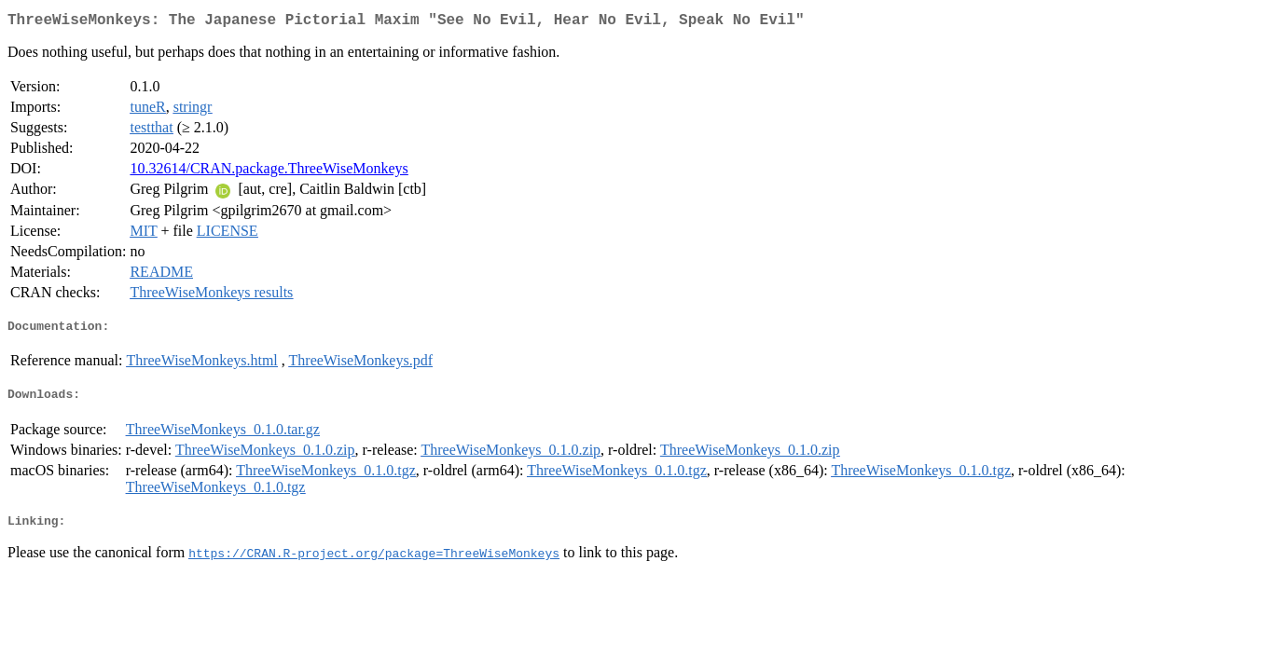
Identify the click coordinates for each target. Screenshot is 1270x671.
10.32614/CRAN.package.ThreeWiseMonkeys (268, 172)
